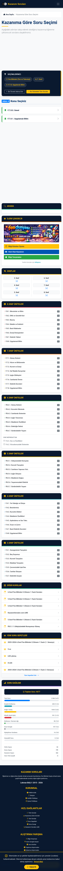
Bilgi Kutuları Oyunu (14, 246)
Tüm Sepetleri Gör (31, 675)
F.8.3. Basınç (9, 320)
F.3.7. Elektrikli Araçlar (13, 576)
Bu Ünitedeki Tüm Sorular (38, 91)
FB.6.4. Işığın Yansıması (13, 418)
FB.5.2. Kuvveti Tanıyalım (14, 465)
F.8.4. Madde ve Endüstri (13, 324)
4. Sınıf (16, 285)
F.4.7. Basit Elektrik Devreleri (15, 529)
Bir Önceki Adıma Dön (14, 91)
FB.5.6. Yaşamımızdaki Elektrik (16, 482)
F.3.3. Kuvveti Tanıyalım (13, 559)
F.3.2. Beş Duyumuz (12, 554)
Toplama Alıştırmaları (31, 847)
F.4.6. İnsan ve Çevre (12, 525)
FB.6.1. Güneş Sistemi (13, 405)
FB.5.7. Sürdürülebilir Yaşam (15, 487)
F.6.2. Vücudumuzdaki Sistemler (16, 445)
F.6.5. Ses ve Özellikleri (12, 441)
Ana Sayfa (8, 14)
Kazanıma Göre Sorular (31, 816)
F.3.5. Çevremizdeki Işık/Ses (15, 567)
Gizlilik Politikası (32, 798)
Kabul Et (31, 867)
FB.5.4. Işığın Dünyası (12, 474)
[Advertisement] (31, 52)
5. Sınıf (16, 292)
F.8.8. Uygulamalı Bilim (13, 341)
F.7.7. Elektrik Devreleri (13, 384)
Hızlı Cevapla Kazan (31, 842)
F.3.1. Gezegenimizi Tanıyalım (15, 550)
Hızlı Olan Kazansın (14, 252)
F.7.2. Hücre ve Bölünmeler (14, 362)
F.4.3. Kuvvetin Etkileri (13, 512)
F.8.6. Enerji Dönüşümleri (14, 333)
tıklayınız (38, 262)
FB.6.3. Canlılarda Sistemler (15, 413)
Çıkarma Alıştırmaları (31, 850)
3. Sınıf (16, 278)
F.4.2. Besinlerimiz (11, 508)
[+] (17, 281)
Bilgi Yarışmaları (13, 257)
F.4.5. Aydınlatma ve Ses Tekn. (16, 521)
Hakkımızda (31, 792)
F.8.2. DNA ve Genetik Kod (14, 316)
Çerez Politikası (31, 801)
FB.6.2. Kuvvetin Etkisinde (14, 409)
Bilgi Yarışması (31, 839)
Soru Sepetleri (31, 821)
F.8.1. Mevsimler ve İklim (13, 311)
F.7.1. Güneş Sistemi (12, 358)
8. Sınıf (46, 292)
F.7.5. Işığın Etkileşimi (12, 375)
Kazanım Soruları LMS (31, 827)
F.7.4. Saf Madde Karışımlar (14, 371)
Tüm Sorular (31, 813)
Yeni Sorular (31, 818)
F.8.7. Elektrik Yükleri (12, 337)
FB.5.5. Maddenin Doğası (14, 478)
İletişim (31, 795)
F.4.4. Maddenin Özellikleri (14, 516)
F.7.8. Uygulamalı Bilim (13, 388)
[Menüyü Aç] (58, 4)
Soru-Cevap (31, 824)
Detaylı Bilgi (38, 862)
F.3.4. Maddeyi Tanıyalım (13, 563)
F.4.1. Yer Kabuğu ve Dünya (14, 503)
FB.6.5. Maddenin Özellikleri (15, 422)
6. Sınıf (46, 278)
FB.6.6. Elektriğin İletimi (13, 426)
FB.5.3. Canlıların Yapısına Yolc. (16, 469)
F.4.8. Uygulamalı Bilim (13, 533)
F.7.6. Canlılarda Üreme (13, 380)
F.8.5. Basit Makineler (12, 328)
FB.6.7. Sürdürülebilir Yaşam (15, 431)
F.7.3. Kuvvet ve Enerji (12, 367)
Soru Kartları (31, 844)
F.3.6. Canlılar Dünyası (13, 572)
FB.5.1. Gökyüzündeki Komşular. (16, 461)
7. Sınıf (46, 285)
